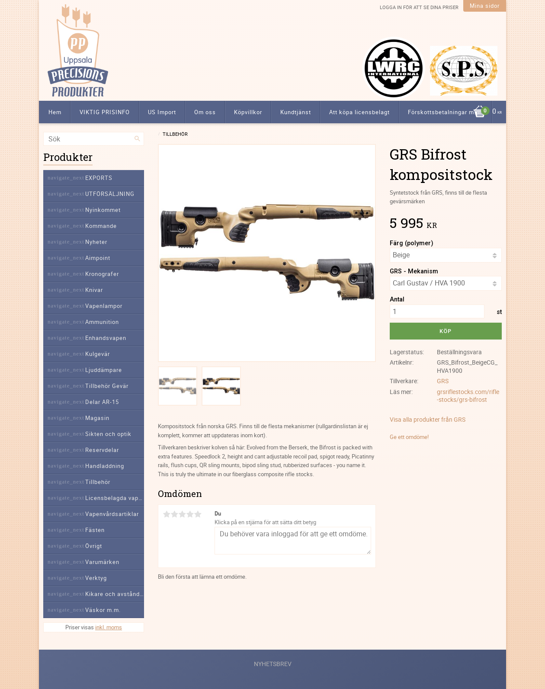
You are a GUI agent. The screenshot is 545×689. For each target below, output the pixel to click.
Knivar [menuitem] (94, 290)
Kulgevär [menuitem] (97, 354)
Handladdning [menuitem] (104, 466)
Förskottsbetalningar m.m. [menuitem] (445, 112)
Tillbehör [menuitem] (97, 482)
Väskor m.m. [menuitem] (103, 610)
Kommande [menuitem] (101, 226)
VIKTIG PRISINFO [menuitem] (105, 112)
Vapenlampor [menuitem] (103, 306)
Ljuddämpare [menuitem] (103, 370)
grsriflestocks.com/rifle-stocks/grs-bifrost (468, 396)
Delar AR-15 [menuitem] (102, 402)
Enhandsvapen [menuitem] (105, 338)
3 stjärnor (182, 514)
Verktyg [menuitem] (96, 578)
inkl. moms (108, 627)
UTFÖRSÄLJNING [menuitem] (110, 194)
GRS (443, 381)
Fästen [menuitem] (95, 530)
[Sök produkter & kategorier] (93, 139)
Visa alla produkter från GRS (427, 419)
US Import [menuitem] (162, 112)
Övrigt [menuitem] (93, 546)
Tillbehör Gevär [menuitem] (106, 386)
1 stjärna (166, 514)
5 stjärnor (198, 514)
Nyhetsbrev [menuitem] (273, 664)
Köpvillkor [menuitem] (248, 112)
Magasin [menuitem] (97, 418)
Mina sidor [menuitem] (485, 6)
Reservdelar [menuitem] (102, 450)
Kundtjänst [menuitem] (295, 112)
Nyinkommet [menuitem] (103, 210)
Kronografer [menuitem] (102, 274)
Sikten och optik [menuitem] (108, 434)
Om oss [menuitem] (205, 112)
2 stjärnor (174, 514)
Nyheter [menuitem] (96, 242)
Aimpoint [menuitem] (97, 258)
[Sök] (137, 138)
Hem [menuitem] (54, 112)
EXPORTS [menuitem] (98, 178)
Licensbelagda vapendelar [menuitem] (114, 498)
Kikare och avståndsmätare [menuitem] (114, 594)
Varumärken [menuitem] (102, 562)
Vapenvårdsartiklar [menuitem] (112, 514)
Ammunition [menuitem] (102, 322)
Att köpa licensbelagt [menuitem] (359, 112)
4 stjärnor (190, 514)
